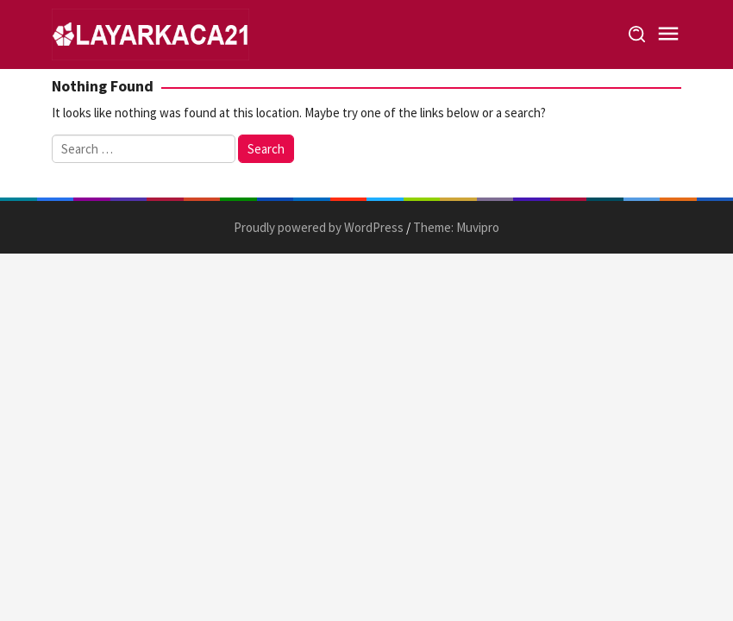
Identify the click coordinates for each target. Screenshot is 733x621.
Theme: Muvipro (456, 227)
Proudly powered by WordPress (319, 227)
